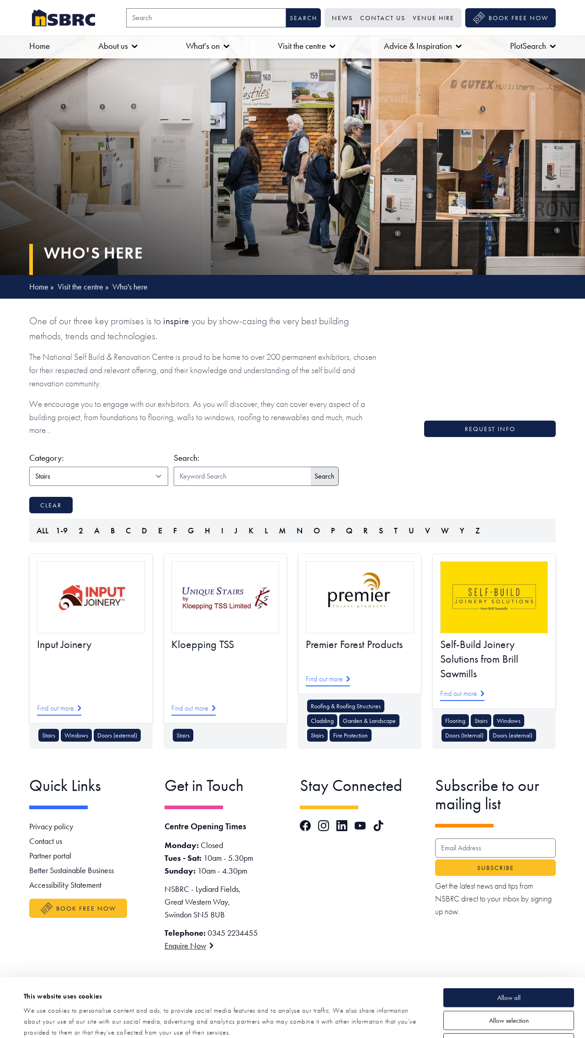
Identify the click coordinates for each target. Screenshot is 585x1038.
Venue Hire (433, 18)
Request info (490, 429)
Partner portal (50, 855)
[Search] (206, 17)
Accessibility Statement (65, 885)
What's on (207, 46)
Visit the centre (306, 46)
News (342, 18)
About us (118, 46)
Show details (343, 1020)
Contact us (382, 18)
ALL (42, 530)
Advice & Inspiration (423, 46)
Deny (509, 984)
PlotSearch (533, 46)
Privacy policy (51, 826)
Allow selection (509, 961)
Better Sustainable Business (71, 870)
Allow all (509, 938)
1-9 (62, 530)
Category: (97, 458)
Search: (186, 458)
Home (39, 46)
